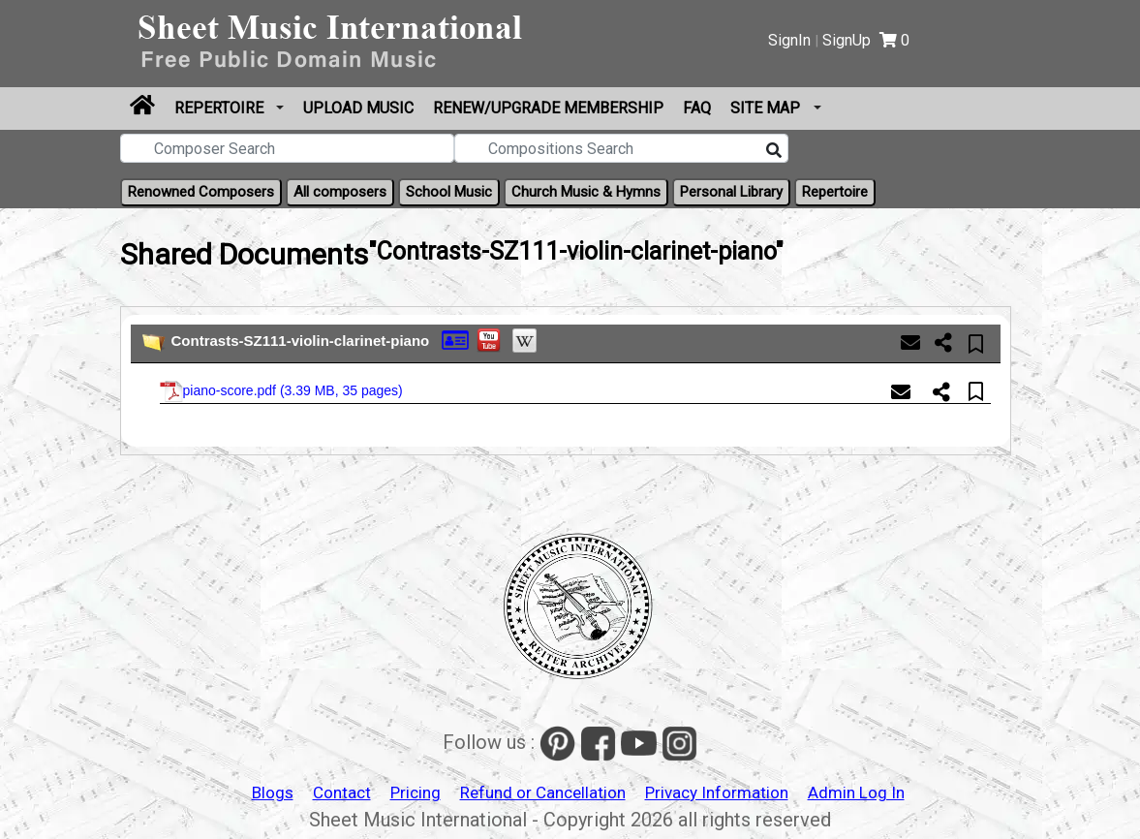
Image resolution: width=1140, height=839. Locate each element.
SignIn (789, 40)
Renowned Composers (201, 192)
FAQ (697, 108)
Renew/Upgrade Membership (548, 108)
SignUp (846, 40)
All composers (339, 192)
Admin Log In (856, 792)
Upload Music (358, 108)
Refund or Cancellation (543, 792)
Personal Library (731, 192)
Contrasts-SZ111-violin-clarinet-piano (300, 340)
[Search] (774, 151)
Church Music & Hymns (586, 192)
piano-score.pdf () (281, 391)
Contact (342, 792)
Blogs (272, 792)
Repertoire (220, 108)
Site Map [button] (767, 108)
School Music (449, 192)
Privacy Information (716, 792)
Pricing (415, 792)
